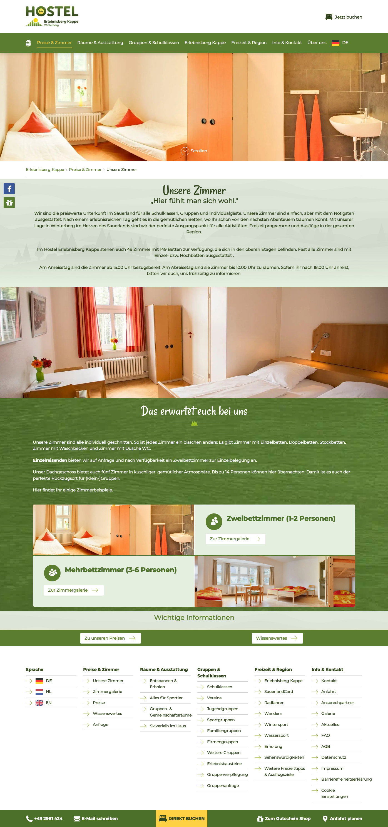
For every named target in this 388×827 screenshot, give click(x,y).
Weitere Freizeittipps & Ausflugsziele (284, 771)
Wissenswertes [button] (271, 638)
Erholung (273, 746)
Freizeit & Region (249, 42)
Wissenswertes (107, 713)
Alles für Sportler (166, 697)
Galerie (328, 713)
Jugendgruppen (222, 708)
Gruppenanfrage (223, 785)
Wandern (273, 713)
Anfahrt (328, 691)
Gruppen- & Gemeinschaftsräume (170, 712)
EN (48, 702)
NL (48, 691)
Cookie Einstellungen (334, 793)
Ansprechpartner (337, 702)
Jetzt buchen (343, 17)
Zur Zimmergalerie (229, 538)
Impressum (332, 768)
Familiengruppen (224, 730)
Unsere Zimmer (108, 680)
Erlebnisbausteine (224, 763)
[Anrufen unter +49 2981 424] (44, 818)
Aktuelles (330, 724)
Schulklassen (219, 686)
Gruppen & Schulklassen (154, 42)
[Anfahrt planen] (342, 818)
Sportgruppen (221, 719)
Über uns (316, 42)
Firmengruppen (222, 741)
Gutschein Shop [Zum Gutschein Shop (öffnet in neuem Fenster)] (283, 818)
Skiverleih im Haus (168, 725)
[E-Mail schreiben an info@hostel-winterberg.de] (95, 818)
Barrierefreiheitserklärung (341, 779)
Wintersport (276, 724)
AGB (325, 746)
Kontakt (329, 680)
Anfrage (100, 724)
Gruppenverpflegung (227, 774)
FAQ (325, 735)
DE (345, 42)
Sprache (34, 669)
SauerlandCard (278, 691)
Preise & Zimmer (54, 42)
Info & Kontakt (287, 42)
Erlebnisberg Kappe (205, 42)
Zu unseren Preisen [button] (104, 638)
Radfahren (274, 702)
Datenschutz (333, 757)
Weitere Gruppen (223, 752)
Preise (99, 702)
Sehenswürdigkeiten (284, 757)
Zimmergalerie (107, 691)
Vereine (214, 697)
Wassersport (276, 735)
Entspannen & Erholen (163, 684)
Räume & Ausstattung (100, 42)
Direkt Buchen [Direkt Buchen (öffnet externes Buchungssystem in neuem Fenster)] (182, 819)
